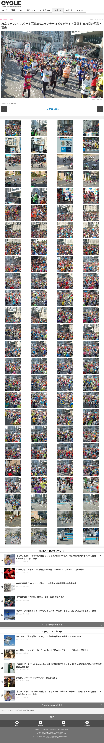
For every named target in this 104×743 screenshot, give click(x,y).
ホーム (4, 10)
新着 (13, 10)
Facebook (40, 725)
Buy (20, 10)
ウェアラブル (44, 10)
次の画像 (100, 109)
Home (16, 725)
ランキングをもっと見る (52, 624)
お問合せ (38, 729)
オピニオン (30, 10)
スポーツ (57, 10)
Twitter (64, 725)
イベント (69, 10)
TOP (52, 717)
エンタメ (80, 10)
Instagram (87, 725)
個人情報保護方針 (63, 729)
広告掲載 (45, 729)
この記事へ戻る (52, 109)
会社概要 (53, 729)
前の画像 (4, 109)
